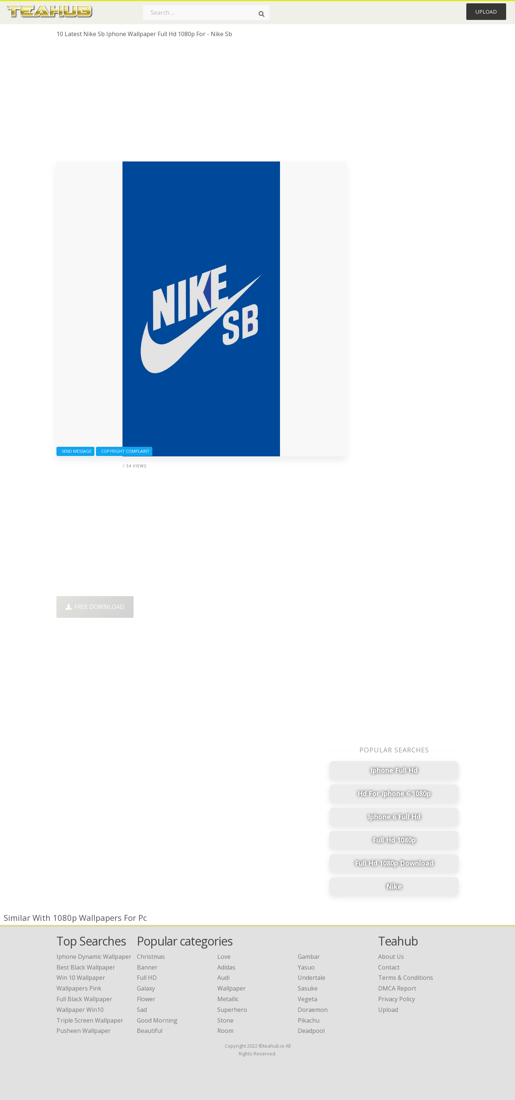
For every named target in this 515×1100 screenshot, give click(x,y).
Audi (223, 978)
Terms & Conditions (405, 978)
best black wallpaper (85, 967)
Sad (142, 1010)
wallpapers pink (78, 988)
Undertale (311, 978)
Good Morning (157, 1020)
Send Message (75, 451)
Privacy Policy (396, 999)
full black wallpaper (84, 999)
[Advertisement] (201, 102)
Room (225, 1031)
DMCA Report (397, 988)
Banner (147, 967)
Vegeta (307, 999)
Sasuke (308, 988)
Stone (225, 1020)
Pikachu (308, 1020)
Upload (486, 11)
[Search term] (206, 12)
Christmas (151, 957)
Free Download (95, 607)
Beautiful (149, 1031)
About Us (391, 957)
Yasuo (306, 967)
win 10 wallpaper (80, 978)
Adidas (226, 967)
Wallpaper (231, 988)
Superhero (232, 1010)
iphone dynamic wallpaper (93, 957)
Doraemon (313, 1010)
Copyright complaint (124, 451)
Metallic (228, 999)
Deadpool (311, 1031)
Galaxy (146, 988)
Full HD (147, 978)
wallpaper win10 (80, 1010)
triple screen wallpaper (89, 1020)
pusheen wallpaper (83, 1031)
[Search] (261, 14)
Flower (146, 999)
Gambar (309, 957)
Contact (389, 967)
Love (224, 957)
